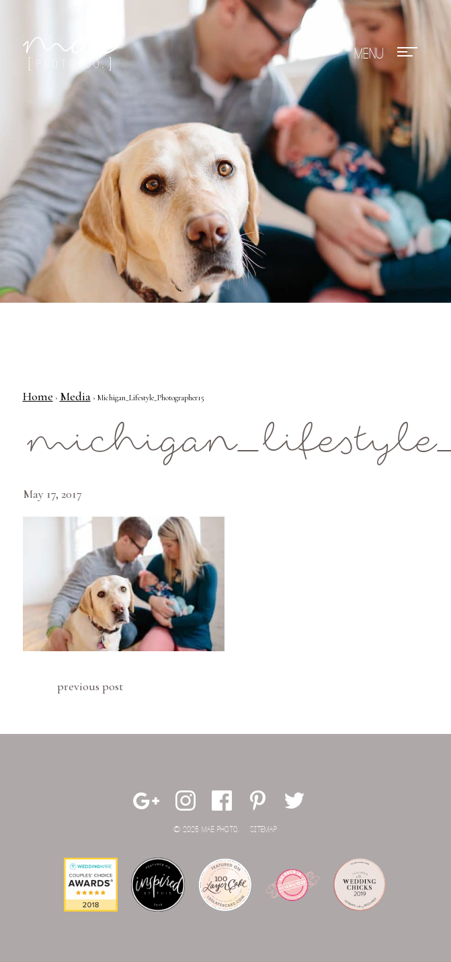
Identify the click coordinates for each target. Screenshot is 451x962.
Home (38, 396)
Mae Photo (73, 54)
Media (75, 396)
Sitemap (263, 829)
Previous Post (90, 686)
